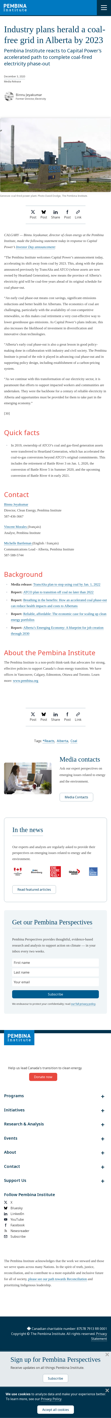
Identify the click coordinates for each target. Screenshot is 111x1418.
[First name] (55, 963)
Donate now (43, 1077)
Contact (12, 1166)
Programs (14, 1095)
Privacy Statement (99, 1336)
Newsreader (16, 1231)
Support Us (15, 1180)
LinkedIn (14, 1214)
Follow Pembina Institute (29, 1194)
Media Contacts (76, 797)
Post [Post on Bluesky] (43, 214)
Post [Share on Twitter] (33, 214)
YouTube (14, 1219)
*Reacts (48, 741)
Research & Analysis (24, 1124)
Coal (74, 741)
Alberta (62, 741)
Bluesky (13, 1208)
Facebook (14, 1225)
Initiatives (14, 1110)
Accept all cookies (55, 1409)
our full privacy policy (83, 1004)
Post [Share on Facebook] (67, 214)
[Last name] (55, 972)
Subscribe (15, 1236)
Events (10, 1138)
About (10, 1152)
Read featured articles (34, 889)
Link (78, 214)
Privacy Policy (51, 1399)
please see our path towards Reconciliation (57, 1279)
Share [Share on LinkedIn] (55, 214)
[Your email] (55, 982)
